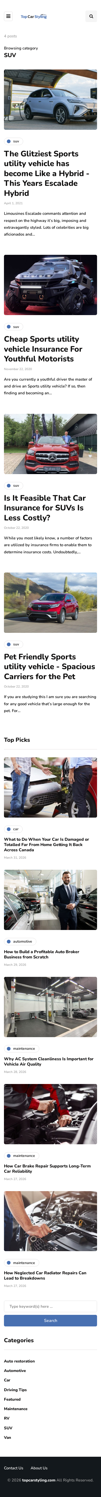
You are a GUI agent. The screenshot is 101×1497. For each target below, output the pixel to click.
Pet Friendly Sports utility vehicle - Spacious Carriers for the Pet (49, 666)
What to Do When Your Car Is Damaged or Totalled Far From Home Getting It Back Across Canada (46, 845)
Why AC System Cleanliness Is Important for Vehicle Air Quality (49, 1061)
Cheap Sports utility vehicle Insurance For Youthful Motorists (43, 349)
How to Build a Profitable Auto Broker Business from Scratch (41, 954)
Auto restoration (19, 1361)
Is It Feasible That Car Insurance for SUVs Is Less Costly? (45, 508)
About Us (39, 1468)
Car (7, 1380)
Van (7, 1437)
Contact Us (13, 1468)
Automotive (15, 1370)
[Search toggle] (91, 16)
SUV (8, 1428)
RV (6, 1418)
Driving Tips (15, 1389)
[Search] (50, 1306)
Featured (12, 1399)
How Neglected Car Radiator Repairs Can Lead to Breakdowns (45, 1275)
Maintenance (15, 1408)
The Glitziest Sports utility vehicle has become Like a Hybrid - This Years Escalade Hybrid (46, 173)
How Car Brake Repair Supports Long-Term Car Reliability (47, 1168)
